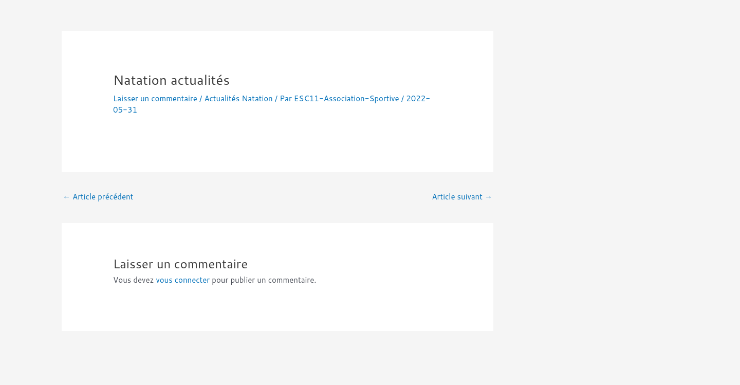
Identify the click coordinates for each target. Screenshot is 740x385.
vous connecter (183, 279)
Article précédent (98, 196)
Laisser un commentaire (155, 98)
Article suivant (462, 196)
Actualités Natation (238, 98)
